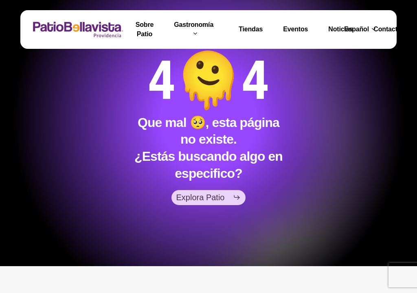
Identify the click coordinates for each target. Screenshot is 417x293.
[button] (208, 197)
